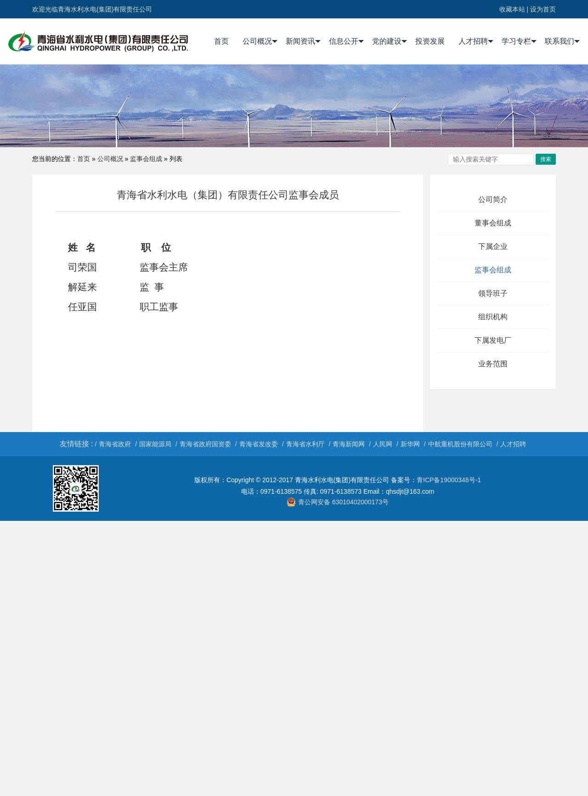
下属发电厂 (493, 340)
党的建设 (389, 41)
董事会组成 (493, 223)
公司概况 (260, 41)
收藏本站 (512, 9)
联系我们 (562, 41)
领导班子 (493, 293)
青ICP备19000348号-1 (449, 480)
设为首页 (543, 9)
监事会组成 (146, 158)
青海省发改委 (258, 444)
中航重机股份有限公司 (460, 444)
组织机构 (493, 317)
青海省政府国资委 (205, 444)
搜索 (545, 159)
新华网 (410, 444)
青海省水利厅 (305, 444)
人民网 (382, 444)
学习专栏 (519, 41)
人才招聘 (475, 41)
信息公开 (346, 41)
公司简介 (493, 199)
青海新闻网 (349, 444)
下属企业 (493, 246)
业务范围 (493, 364)
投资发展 (430, 41)
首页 (221, 41)
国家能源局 (155, 444)
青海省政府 (115, 444)
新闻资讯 (303, 41)
